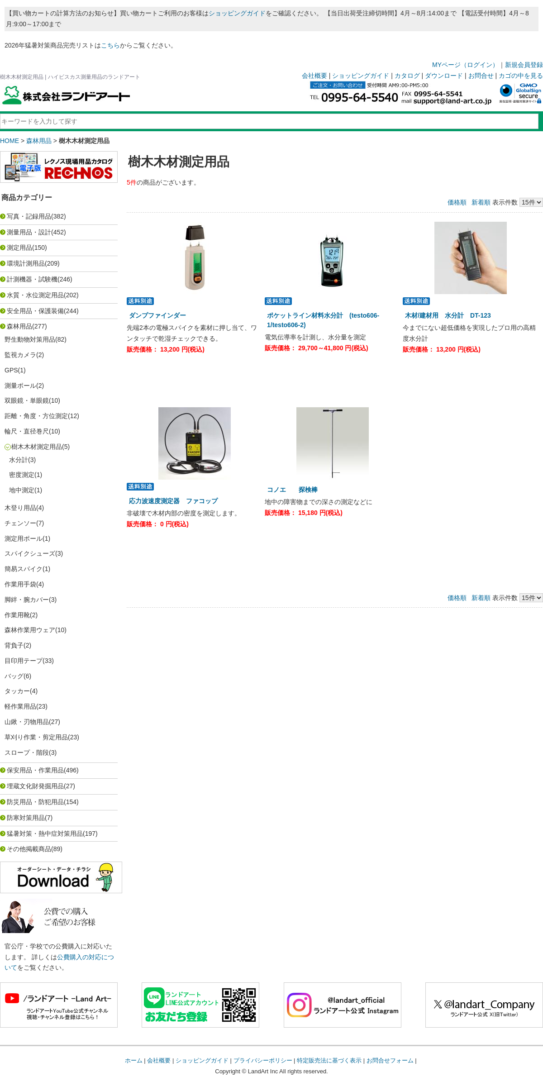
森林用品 (39, 140)
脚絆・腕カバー (27, 599)
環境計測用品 (26, 263)
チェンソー (20, 523)
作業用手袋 (20, 584)
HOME (9, 140)
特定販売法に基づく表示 (329, 1060)
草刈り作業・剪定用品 (36, 737)
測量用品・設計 (29, 232)
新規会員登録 (524, 64)
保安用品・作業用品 (35, 770)
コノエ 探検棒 (295, 489)
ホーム (134, 1060)
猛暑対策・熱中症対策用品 (45, 833)
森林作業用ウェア (30, 630)
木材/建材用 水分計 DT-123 (448, 315)
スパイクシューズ (30, 553)
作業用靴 (17, 615)
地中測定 (21, 490)
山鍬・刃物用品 (27, 721)
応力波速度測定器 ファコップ (176, 501)
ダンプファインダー (160, 315)
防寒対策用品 (26, 817)
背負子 (14, 645)
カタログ (407, 75)
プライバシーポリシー (262, 1060)
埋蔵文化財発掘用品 (35, 786)
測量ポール (20, 385)
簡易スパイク (24, 568)
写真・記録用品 (29, 216)
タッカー (17, 691)
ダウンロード (444, 75)
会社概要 (314, 75)
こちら (110, 45)
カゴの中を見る (521, 75)
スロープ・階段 (27, 752)
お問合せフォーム (390, 1060)
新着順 (481, 202)
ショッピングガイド (237, 13)
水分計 (18, 459)
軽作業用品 (20, 706)
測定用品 (19, 247)
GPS (11, 370)
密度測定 (21, 474)
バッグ (14, 676)
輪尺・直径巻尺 (27, 431)
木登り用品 (20, 507)
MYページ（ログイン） (465, 64)
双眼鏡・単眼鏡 (27, 400)
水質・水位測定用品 (35, 295)
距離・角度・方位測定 (36, 415)
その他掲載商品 (29, 849)
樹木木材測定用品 (36, 446)
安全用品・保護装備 (35, 310)
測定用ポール (24, 538)
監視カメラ (20, 354)
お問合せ (481, 75)
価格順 (457, 202)
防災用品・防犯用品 (35, 801)
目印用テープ (24, 660)
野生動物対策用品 (30, 339)
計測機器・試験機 (32, 279)
